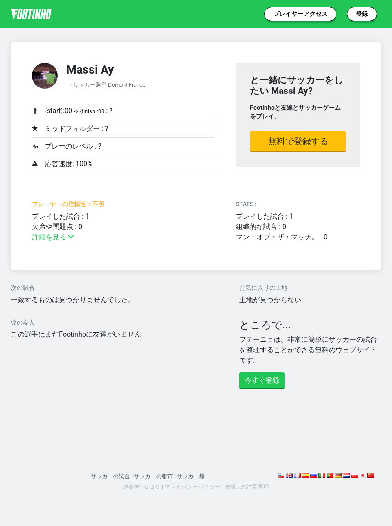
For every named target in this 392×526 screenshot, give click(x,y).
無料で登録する (298, 141)
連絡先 (131, 486)
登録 (362, 14)
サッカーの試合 (110, 476)
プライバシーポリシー (192, 486)
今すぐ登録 (262, 380)
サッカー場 (191, 476)
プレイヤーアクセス (300, 14)
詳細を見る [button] (53, 237)
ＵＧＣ (152, 486)
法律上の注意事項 (246, 486)
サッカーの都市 (153, 476)
